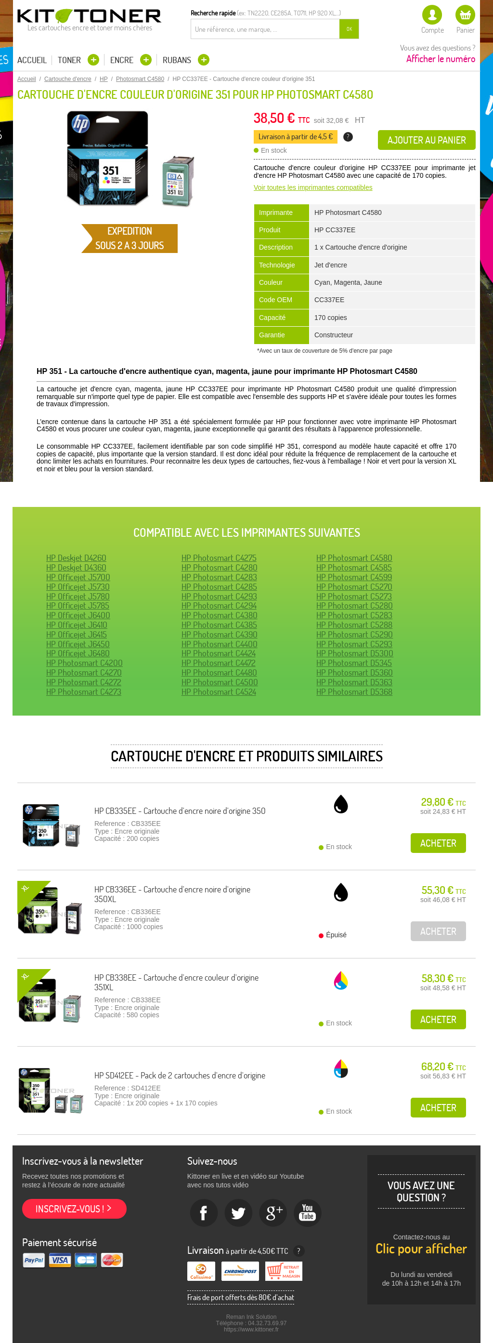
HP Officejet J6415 (76, 634)
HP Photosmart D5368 (354, 691)
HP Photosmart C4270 (84, 672)
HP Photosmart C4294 (219, 605)
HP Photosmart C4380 (220, 615)
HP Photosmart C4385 (219, 624)
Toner (70, 60)
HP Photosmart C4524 (219, 691)
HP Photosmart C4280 (220, 567)
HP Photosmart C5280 (354, 605)
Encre (122, 60)
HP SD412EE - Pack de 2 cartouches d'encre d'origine (179, 1075)
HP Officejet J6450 (78, 644)
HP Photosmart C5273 (354, 596)
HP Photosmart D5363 (354, 682)
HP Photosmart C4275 (219, 557)
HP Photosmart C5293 (354, 644)
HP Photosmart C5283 (354, 615)
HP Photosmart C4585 (354, 567)
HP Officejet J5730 (78, 586)
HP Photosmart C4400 (220, 644)
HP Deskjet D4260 (76, 557)
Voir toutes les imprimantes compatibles (313, 187)
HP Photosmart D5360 (354, 672)
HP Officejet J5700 (78, 577)
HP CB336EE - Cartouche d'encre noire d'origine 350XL (172, 894)
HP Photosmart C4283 (219, 577)
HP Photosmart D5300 (354, 653)
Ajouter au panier (427, 140)
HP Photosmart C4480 (219, 672)
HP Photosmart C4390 (220, 634)
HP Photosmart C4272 (83, 682)
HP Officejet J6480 (78, 653)
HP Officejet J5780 (78, 596)
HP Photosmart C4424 (219, 653)
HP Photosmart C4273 (83, 691)
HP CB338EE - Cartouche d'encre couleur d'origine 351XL (176, 982)
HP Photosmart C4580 (354, 557)
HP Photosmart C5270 (354, 586)
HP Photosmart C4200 (84, 662)
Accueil (32, 60)
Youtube (308, 1213)
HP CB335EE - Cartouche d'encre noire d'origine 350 (180, 810)
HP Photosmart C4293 (219, 596)
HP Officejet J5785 (77, 605)
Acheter (438, 843)
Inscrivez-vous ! (70, 1209)
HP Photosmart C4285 (219, 586)
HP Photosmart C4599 (354, 577)
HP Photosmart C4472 (219, 662)
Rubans (178, 60)
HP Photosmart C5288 (354, 624)
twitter (238, 1213)
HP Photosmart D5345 (354, 662)
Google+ (273, 1213)
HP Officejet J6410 (76, 624)
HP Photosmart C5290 (354, 634)
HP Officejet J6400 (78, 615)
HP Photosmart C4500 (220, 682)
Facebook (204, 1213)
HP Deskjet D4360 (76, 567)
